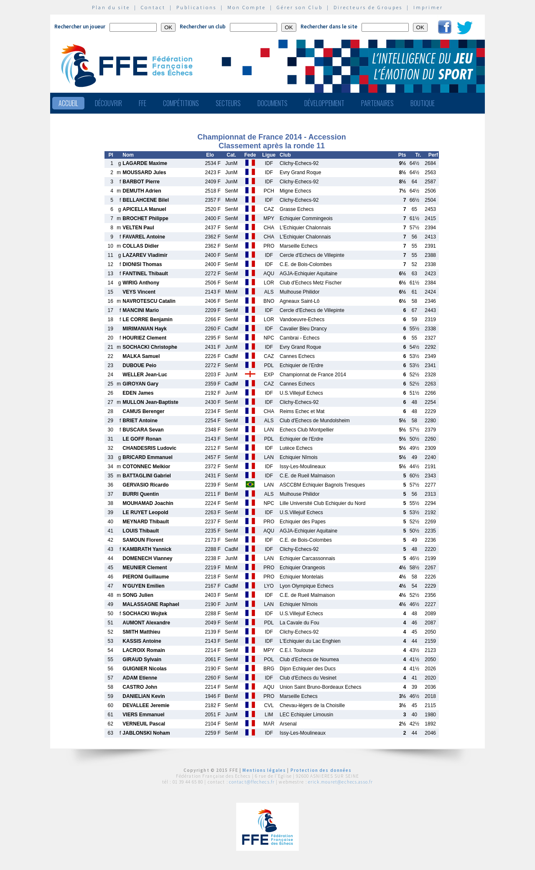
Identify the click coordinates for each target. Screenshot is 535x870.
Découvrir (108, 103)
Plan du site (111, 7)
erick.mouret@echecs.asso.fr (340, 782)
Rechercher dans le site (329, 26)
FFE (142, 103)
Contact (153, 7)
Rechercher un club (203, 26)
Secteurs (228, 103)
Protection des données (321, 770)
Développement (324, 103)
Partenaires (377, 103)
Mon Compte (246, 7)
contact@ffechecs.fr (252, 782)
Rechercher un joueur (79, 26)
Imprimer (428, 7)
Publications (196, 7)
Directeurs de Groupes (368, 7)
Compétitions (181, 103)
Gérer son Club (300, 7)
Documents (272, 103)
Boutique (422, 103)
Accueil (68, 103)
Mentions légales (264, 770)
